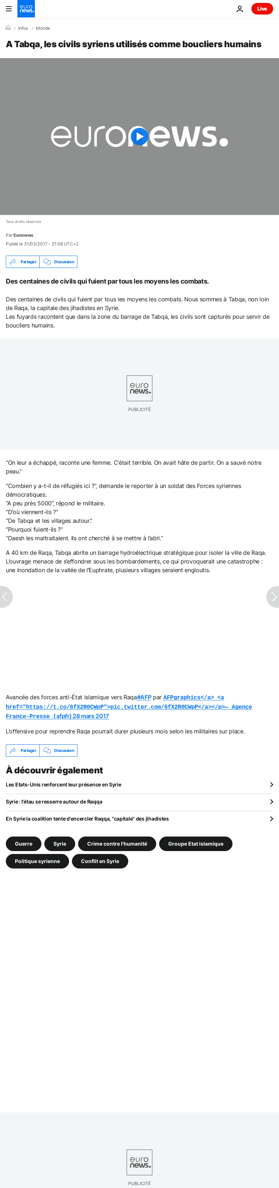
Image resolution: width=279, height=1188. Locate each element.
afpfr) (129, 705)
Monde (43, 28)
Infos (23, 28)
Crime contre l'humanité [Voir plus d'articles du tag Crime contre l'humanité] (117, 841)
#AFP (144, 697)
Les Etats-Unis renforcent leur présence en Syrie (63, 782)
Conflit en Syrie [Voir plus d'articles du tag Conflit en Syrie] (100, 859)
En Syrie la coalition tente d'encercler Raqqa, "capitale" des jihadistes (87, 816)
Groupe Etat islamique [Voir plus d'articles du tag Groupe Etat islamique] (195, 841)
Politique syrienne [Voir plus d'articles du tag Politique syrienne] (37, 859)
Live (262, 8)
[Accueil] (8, 27)
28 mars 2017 (91, 714)
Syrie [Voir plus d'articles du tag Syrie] (59, 841)
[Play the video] (139, 136)
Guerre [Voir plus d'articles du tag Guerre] (23, 841)
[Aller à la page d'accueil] (26, 8)
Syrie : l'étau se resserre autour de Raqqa (54, 799)
